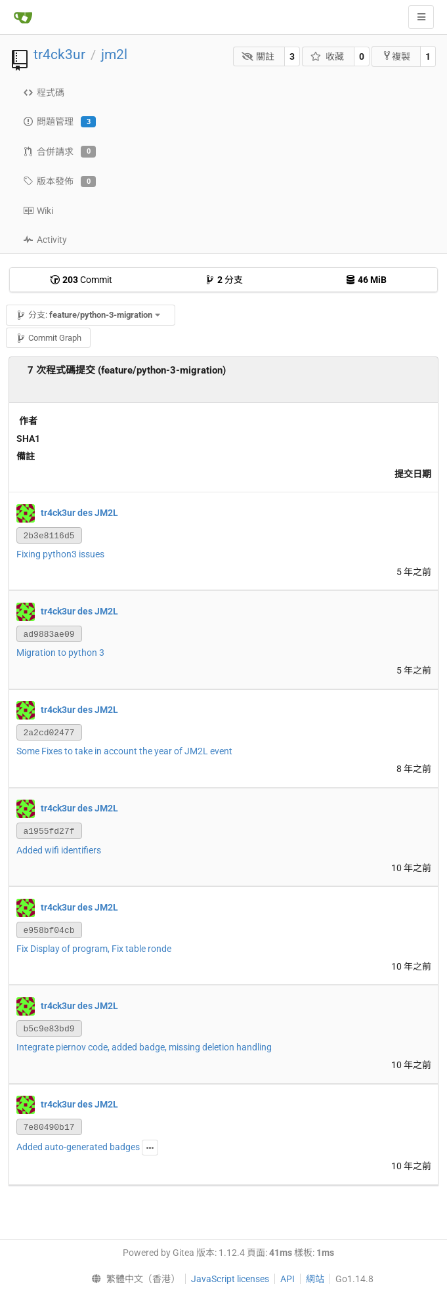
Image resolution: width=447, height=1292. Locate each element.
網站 (315, 1279)
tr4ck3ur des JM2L (79, 512)
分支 (224, 279)
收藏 (327, 56)
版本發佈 (59, 182)
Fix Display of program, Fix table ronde (93, 948)
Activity (45, 239)
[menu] (133, 1279)
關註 (258, 56)
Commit (81, 279)
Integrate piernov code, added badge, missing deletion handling (144, 1047)
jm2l (114, 54)
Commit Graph (48, 338)
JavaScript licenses (230, 1279)
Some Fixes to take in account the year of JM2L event (124, 751)
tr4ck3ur (59, 54)
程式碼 (43, 92)
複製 (396, 56)
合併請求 (59, 152)
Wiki (38, 210)
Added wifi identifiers (58, 850)
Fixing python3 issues (60, 554)
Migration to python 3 (60, 652)
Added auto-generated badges (78, 1147)
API (287, 1279)
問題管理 (59, 122)
